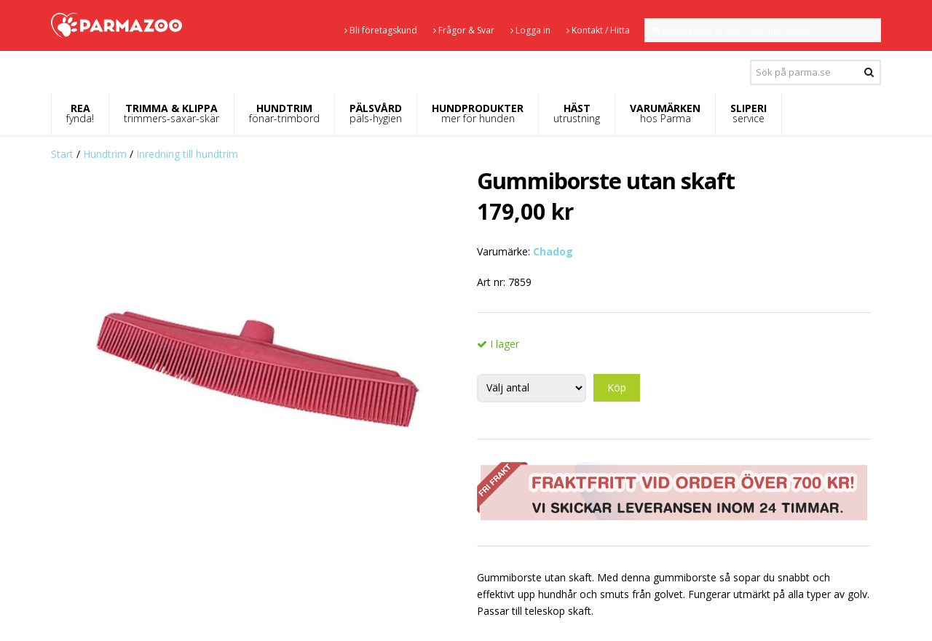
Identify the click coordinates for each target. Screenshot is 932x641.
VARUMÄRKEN (665, 113)
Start (62, 154)
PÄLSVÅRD (376, 113)
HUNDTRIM (284, 113)
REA (80, 113)
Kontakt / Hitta (598, 30)
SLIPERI (748, 113)
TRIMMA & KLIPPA (171, 113)
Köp (616, 387)
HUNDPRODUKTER (478, 113)
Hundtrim (105, 154)
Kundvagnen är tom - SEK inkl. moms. (736, 30)
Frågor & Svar (463, 30)
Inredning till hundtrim (187, 154)
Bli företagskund (380, 30)
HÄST (576, 113)
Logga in (530, 30)
